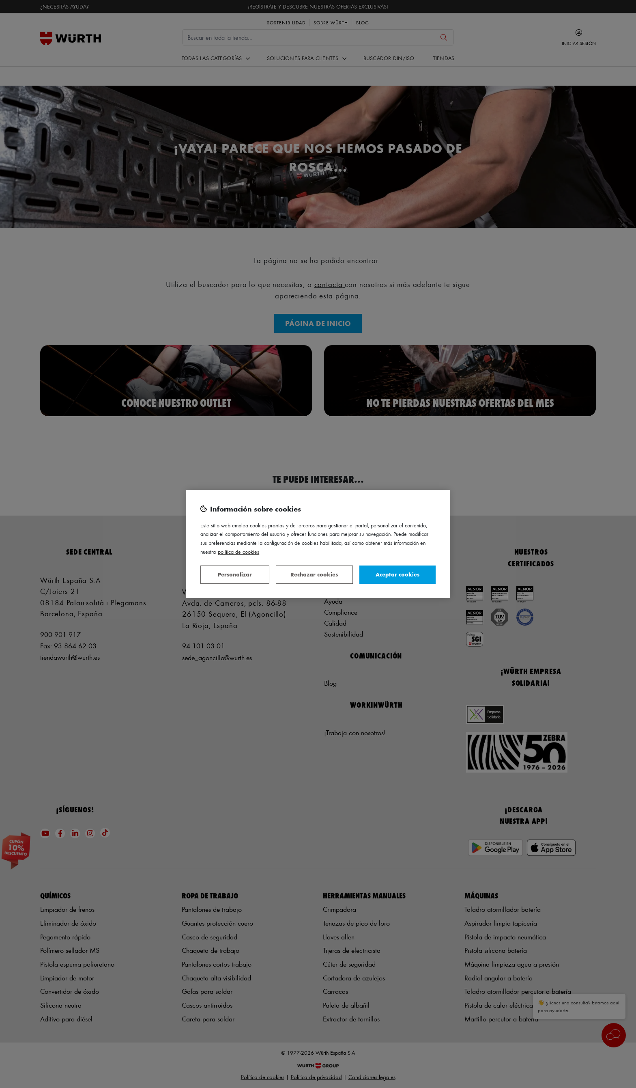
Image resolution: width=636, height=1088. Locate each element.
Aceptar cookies (397, 574)
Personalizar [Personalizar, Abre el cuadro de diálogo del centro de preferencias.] (235, 574)
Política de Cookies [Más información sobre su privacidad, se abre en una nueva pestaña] (238, 551)
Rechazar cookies (314, 574)
